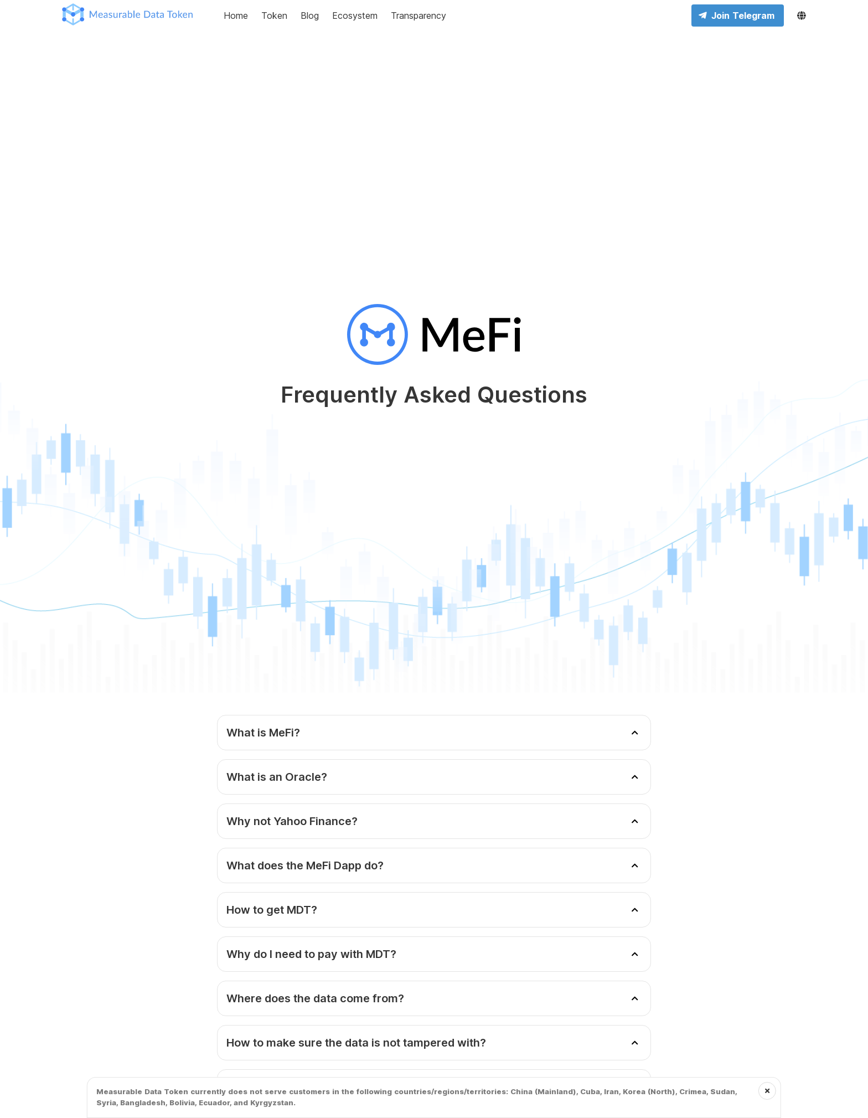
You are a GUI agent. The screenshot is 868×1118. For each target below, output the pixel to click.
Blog (310, 15)
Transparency (418, 15)
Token (274, 15)
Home (236, 15)
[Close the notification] (767, 1091)
